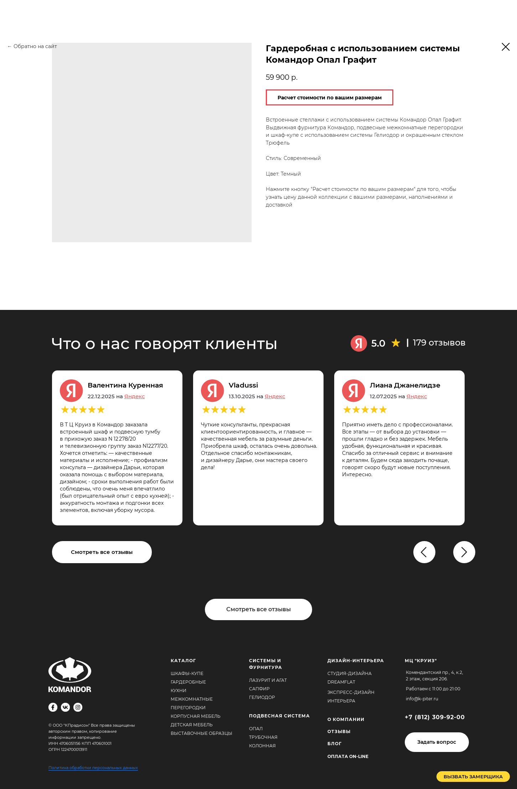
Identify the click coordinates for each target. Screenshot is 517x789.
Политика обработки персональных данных (93, 767)
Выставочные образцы (201, 733)
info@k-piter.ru (422, 698)
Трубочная (263, 737)
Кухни (178, 690)
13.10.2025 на (257, 396)
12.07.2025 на (398, 396)
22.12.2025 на (116, 396)
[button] (437, 742)
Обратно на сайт (35, 46)
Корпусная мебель (196, 716)
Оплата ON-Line (347, 756)
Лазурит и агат (268, 680)
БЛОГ (334, 743)
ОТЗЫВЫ (339, 731)
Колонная (262, 745)
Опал (256, 728)
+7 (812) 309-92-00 (435, 717)
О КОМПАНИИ (346, 719)
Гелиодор (262, 697)
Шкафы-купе (187, 673)
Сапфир (259, 688)
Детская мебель (192, 724)
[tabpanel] (263, 447)
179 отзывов (439, 342)
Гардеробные (188, 682)
